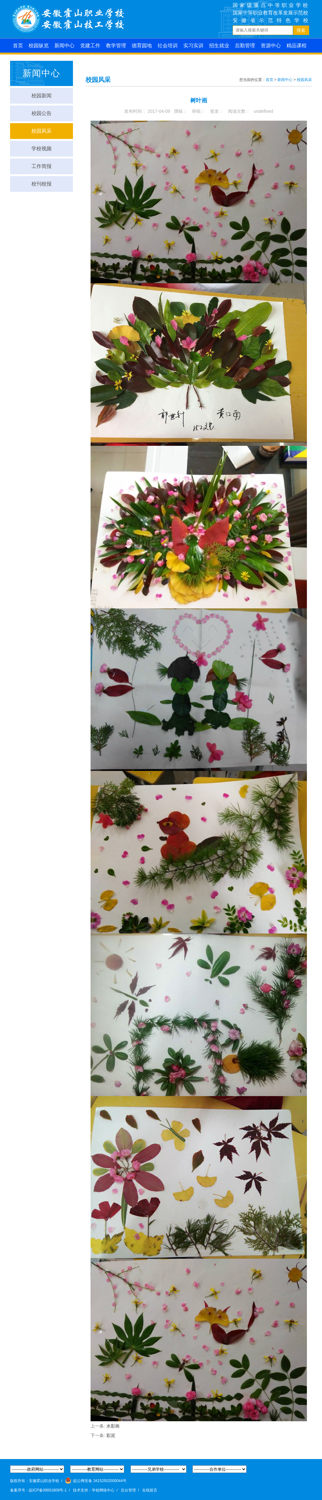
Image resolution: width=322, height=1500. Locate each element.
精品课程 (296, 45)
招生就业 (219, 45)
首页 (18, 45)
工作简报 (41, 166)
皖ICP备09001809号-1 (48, 1490)
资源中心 (271, 45)
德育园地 (142, 45)
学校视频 (41, 148)
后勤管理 (245, 45)
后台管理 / (131, 1490)
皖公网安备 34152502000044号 (95, 1480)
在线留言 (149, 1490)
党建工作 (90, 45)
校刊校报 (41, 184)
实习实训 (193, 45)
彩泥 (110, 1435)
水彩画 (112, 1425)
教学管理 (116, 45)
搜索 (301, 30)
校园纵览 (39, 45)
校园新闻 (41, 95)
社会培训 (168, 45)
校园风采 (41, 131)
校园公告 (41, 113)
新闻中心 (64, 45)
